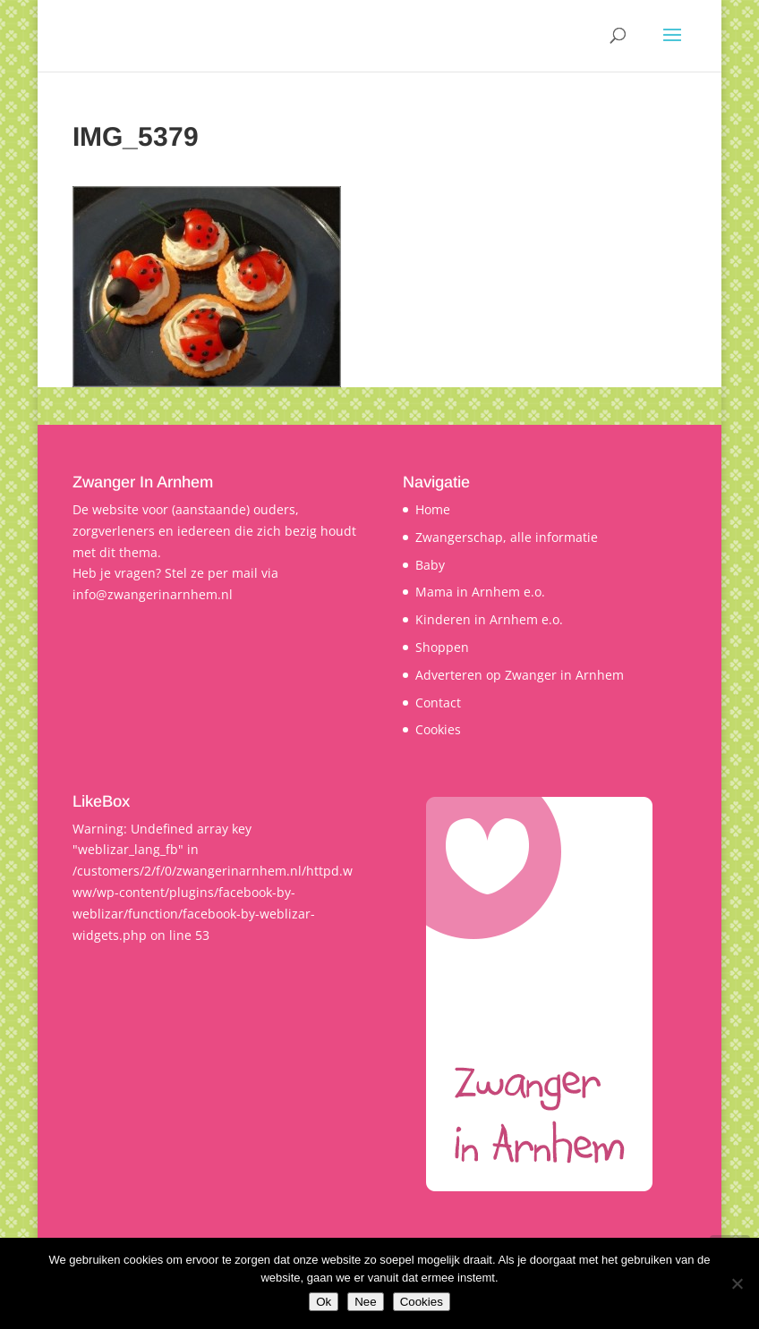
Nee (365, 1301)
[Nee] (737, 1283)
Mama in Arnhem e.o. (480, 591)
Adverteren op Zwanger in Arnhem (519, 674)
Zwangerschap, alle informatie (506, 537)
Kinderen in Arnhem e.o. (489, 619)
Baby (430, 564)
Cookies (438, 729)
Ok (323, 1301)
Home (432, 509)
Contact (438, 702)
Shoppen (442, 647)
